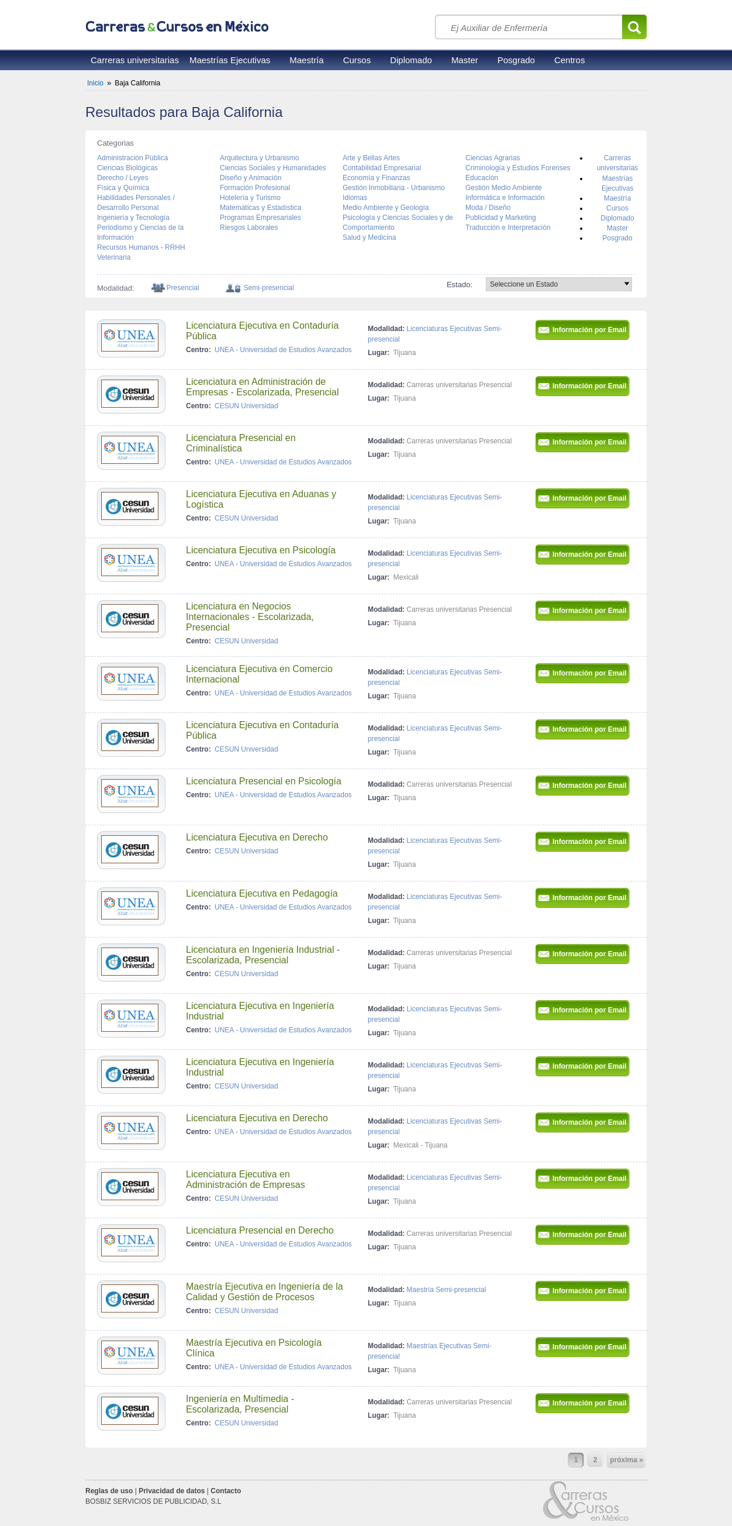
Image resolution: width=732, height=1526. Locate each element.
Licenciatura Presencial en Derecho (260, 1230)
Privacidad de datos (172, 1491)
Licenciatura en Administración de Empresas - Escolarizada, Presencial (262, 387)
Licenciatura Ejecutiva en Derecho (257, 837)
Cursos (357, 60)
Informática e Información (504, 198)
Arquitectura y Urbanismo (259, 158)
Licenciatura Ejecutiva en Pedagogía (262, 893)
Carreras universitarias (135, 60)
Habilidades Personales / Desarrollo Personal (136, 203)
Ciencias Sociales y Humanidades (273, 168)
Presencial (183, 288)
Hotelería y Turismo (250, 198)
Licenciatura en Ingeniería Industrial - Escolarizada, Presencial (263, 955)
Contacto (225, 1491)
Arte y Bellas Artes (371, 158)
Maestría (306, 60)
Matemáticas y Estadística (260, 208)
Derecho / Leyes (122, 178)
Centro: (198, 350)
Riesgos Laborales (249, 227)
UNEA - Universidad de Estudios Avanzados (283, 350)
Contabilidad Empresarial (382, 168)
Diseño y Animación (250, 178)
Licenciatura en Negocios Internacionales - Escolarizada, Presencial (250, 616)
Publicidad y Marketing (500, 217)
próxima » (626, 1460)
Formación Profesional (255, 188)
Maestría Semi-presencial (446, 1290)
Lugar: (378, 353)
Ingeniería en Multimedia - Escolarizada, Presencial (240, 1404)
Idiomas (355, 198)
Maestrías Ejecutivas (229, 60)
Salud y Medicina (369, 237)
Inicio (95, 83)
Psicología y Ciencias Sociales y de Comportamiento (398, 222)
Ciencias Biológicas (127, 168)
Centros (569, 60)
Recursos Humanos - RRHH (141, 247)
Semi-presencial (269, 288)
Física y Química (123, 188)
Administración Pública (132, 158)
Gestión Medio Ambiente (503, 188)
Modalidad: (386, 329)
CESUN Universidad (246, 406)
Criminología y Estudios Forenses (517, 168)
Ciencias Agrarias (492, 158)
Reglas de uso (109, 1491)
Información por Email (591, 330)
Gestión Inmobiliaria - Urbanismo (394, 188)
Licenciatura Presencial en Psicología (263, 781)
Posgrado (516, 60)
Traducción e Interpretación (508, 227)
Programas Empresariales (260, 217)
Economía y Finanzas (376, 178)
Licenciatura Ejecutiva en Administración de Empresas (245, 1179)
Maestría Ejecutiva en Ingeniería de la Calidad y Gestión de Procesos (264, 1292)
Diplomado (411, 60)
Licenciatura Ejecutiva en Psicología (261, 550)
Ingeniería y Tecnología (133, 217)
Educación (481, 178)
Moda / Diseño (487, 208)
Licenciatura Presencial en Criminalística (241, 443)
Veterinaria (113, 257)
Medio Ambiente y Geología (386, 208)
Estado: (459, 284)
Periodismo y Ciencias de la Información (140, 232)
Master (464, 60)
